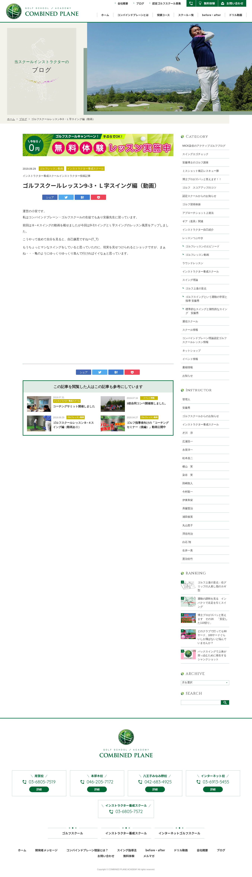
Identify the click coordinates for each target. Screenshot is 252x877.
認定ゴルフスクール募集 (166, 3)
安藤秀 (186, 407)
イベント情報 (148, 398)
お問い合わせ (235, 3)
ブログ (140, 3)
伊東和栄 (187, 500)
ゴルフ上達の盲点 (197, 288)
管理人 (186, 399)
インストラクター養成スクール (67, 401)
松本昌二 (187, 458)
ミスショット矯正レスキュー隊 (200, 170)
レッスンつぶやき (192, 238)
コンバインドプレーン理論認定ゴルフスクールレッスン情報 (204, 340)
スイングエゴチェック (195, 154)
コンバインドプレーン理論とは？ (87, 855)
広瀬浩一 (187, 441)
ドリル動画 (235, 15)
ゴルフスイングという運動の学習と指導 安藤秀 (206, 298)
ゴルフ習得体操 (191, 204)
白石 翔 (186, 542)
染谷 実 (187, 474)
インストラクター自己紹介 (198, 229)
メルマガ (148, 861)
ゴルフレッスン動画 (75, 417)
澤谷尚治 (187, 533)
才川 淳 (187, 432)
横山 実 (187, 466)
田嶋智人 (187, 483)
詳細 (39, 794)
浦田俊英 (187, 516)
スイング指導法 (127, 855)
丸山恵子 (187, 525)
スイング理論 (190, 279)
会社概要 (123, 3)
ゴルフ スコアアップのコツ (199, 187)
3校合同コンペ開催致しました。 (147, 403)
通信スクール (190, 321)
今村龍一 (187, 491)
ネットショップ (191, 350)
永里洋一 (187, 449)
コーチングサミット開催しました (74, 406)
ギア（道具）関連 (192, 221)
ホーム (105, 15)
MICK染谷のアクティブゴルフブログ (203, 145)
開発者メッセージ (46, 855)
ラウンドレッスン (192, 263)
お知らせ (187, 375)
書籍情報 (187, 367)
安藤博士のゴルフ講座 (195, 162)
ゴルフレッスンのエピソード (202, 246)
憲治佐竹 (187, 558)
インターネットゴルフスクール (179, 837)
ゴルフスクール (72, 837)
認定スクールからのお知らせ (199, 195)
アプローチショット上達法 (198, 212)
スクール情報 (190, 329)
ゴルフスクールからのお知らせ (200, 416)
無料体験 (209, 3)
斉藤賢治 (187, 508)
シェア (50, 197)
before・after (211, 15)
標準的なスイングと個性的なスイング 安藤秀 (206, 311)
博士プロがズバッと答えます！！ (201, 179)
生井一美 (187, 550)
